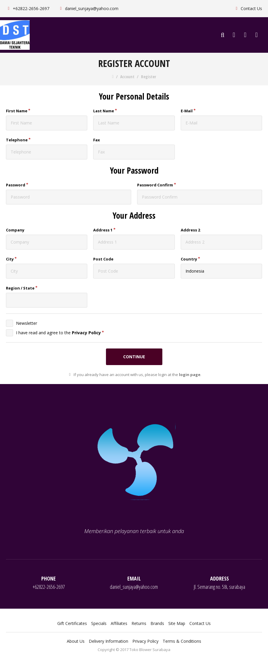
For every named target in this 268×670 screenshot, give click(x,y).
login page (189, 374)
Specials (99, 623)
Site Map (176, 623)
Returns (138, 623)
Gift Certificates (72, 623)
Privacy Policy (145, 641)
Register (148, 76)
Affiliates (119, 623)
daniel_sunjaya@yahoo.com (88, 8)
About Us (76, 641)
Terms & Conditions (182, 641)
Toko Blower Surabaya (149, 649)
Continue (134, 356)
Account (127, 76)
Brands (157, 623)
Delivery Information (108, 641)
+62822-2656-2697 (27, 8)
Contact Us (248, 8)
